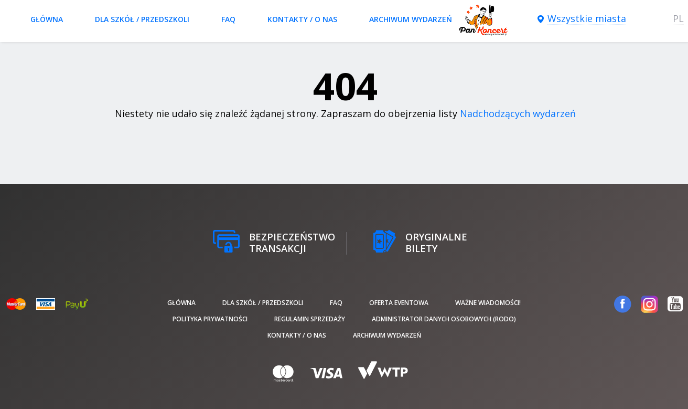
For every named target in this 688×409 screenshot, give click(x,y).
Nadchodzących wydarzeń (518, 113)
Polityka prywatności (210, 318)
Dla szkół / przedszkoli (142, 19)
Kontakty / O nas (302, 19)
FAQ (228, 19)
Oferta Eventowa (398, 302)
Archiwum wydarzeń (410, 19)
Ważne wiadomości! (488, 302)
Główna (46, 19)
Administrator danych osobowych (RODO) (444, 318)
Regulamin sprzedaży (309, 318)
